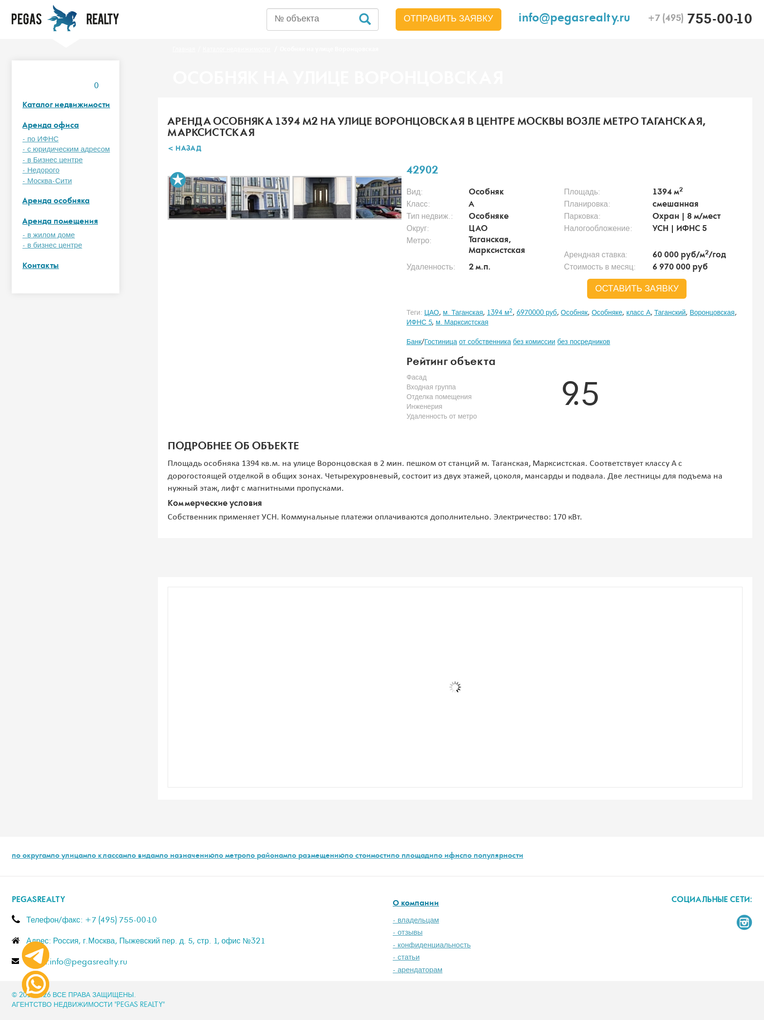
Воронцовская (711, 312)
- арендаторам (417, 970)
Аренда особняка (56, 201)
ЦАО (431, 312)
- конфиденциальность (432, 945)
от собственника (485, 342)
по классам (107, 856)
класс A (638, 312)
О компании (416, 903)
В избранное (178, 180)
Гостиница (440, 342)
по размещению (315, 856)
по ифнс (448, 856)
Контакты (40, 266)
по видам (143, 856)
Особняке (607, 312)
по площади (412, 856)
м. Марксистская (462, 322)
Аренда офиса (50, 126)
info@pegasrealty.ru (574, 19)
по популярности (493, 856)
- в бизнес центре (52, 245)
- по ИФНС (40, 139)
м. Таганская (463, 312)
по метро (230, 856)
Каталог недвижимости (66, 105)
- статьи (406, 957)
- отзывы (407, 932)
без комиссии (534, 342)
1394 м (500, 312)
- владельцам (416, 920)
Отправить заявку (449, 19)
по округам (31, 856)
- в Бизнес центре (52, 160)
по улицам (69, 856)
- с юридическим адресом (66, 149)
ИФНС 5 (419, 322)
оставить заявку (637, 289)
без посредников (584, 342)
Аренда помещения (60, 222)
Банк (413, 342)
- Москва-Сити (47, 181)
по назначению (186, 856)
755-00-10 (700, 20)
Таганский (670, 312)
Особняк (574, 312)
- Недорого (40, 170)
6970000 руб (536, 312)
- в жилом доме (48, 235)
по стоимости (367, 856)
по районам (266, 856)
